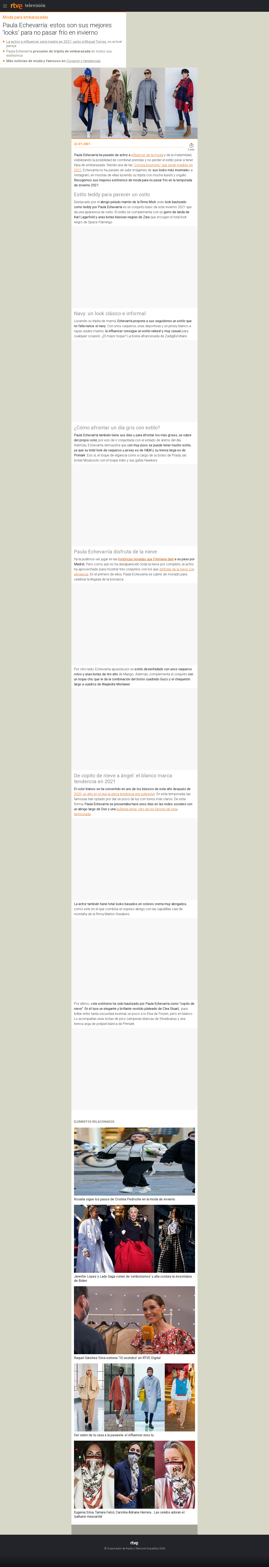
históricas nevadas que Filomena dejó (146, 559)
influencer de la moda (147, 155)
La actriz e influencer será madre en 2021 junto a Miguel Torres (56, 41)
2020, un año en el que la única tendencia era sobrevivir (114, 794)
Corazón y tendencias (83, 61)
